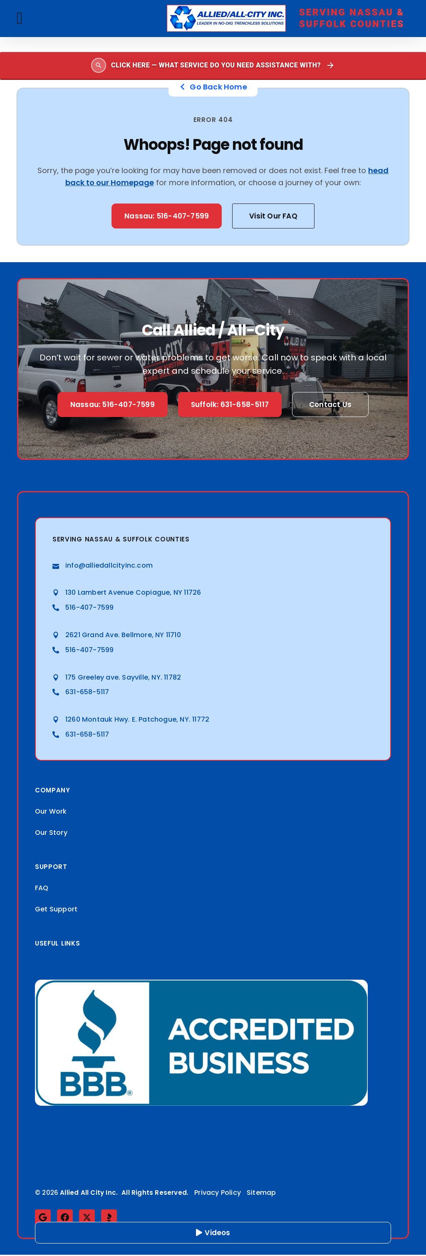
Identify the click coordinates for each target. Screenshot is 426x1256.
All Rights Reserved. (154, 1193)
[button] (19, 18)
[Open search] (213, 66)
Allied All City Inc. (89, 1193)
